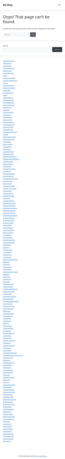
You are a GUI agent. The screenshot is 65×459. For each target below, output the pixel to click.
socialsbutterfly (9, 242)
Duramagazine (8, 419)
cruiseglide (7, 252)
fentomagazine (8, 218)
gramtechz (7, 441)
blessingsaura (8, 299)
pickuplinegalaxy (9, 169)
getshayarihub (8, 230)
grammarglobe (8, 220)
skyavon (6, 323)
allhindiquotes (8, 154)
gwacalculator (8, 127)
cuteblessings (8, 397)
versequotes (7, 181)
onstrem (6, 247)
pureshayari (7, 191)
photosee (6, 421)
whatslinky (7, 245)
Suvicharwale (8, 402)
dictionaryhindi (8, 139)
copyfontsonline (9, 392)
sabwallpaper (8, 228)
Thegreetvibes (8, 409)
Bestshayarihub (9, 404)
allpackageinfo (8, 122)
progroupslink (8, 112)
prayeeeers (7, 321)
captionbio (7, 142)
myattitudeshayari (10, 353)
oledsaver (6, 360)
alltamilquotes (8, 434)
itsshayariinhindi (9, 206)
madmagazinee (9, 377)
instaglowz (7, 318)
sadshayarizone (9, 345)
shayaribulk (7, 225)
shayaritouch (8, 358)
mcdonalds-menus (10, 132)
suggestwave (8, 287)
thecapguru (7, 255)
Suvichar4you (8, 429)
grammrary (7, 66)
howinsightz (7, 387)
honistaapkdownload (11, 301)
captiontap (7, 336)
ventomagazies (8, 125)
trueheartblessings (10, 289)
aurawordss (7, 294)
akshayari (6, 375)
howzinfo (6, 380)
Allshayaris (7, 412)
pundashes (7, 235)
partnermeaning (9, 341)
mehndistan (7, 431)
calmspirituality (9, 196)
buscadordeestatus (10, 80)
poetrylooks (7, 426)
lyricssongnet (8, 372)
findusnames (8, 394)
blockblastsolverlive (10, 179)
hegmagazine (8, 439)
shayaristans (7, 117)
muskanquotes (8, 201)
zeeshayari (7, 367)
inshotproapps (8, 284)
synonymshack (8, 85)
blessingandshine (9, 296)
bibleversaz (7, 71)
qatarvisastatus (9, 105)
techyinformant (9, 306)
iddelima (6, 262)
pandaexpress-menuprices (13, 355)
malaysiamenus (9, 61)
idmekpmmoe (8, 93)
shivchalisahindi (9, 174)
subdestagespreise (10, 208)
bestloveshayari (9, 68)
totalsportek (7, 250)
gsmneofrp (7, 279)
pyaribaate (7, 350)
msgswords (7, 257)
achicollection (8, 370)
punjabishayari (8, 152)
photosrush (7, 184)
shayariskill (7, 338)
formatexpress (8, 102)
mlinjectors (7, 63)
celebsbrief (7, 166)
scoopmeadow (8, 313)
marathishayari (8, 390)
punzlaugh (7, 331)
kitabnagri (7, 149)
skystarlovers (8, 316)
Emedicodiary (8, 414)
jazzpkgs (6, 110)
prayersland (7, 120)
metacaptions (8, 328)
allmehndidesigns (9, 156)
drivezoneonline (9, 88)
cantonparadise (9, 186)
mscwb (5, 134)
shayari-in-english (9, 188)
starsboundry (8, 161)
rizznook (6, 382)
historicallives (8, 164)
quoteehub (7, 147)
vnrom (5, 83)
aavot (5, 76)
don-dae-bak (8, 304)
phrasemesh (7, 237)
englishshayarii (8, 363)
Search (5, 46)
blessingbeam (8, 233)
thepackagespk (8, 291)
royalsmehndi (8, 193)
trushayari (7, 343)
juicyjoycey (7, 424)
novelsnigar (7, 107)
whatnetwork (8, 98)
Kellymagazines (9, 417)
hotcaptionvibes (9, 78)
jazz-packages (8, 309)
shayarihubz (7, 326)
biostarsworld (8, 176)
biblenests (7, 311)
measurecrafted (9, 240)
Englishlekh (7, 407)
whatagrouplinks (9, 203)
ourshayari (7, 348)
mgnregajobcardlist (10, 260)
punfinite (6, 264)
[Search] (33, 34)
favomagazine (8, 436)
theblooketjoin (8, 100)
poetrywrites (8, 144)
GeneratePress (42, 456)
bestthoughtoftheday (11, 159)
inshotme (6, 198)
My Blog (7, 4)
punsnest (6, 282)
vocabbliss (7, 171)
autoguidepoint (9, 333)
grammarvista (8, 223)
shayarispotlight (9, 385)
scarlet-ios (7, 115)
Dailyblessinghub (9, 399)
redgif (5, 95)
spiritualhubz (8, 130)
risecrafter (7, 90)
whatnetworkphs (9, 137)
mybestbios (7, 365)
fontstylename (8, 73)
